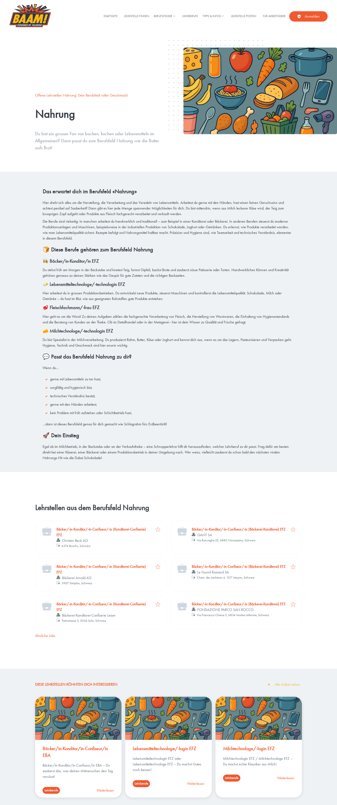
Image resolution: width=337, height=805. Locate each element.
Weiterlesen (105, 790)
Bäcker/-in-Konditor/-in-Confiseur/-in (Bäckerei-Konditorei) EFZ (239, 529)
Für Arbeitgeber (274, 16)
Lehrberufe (190, 16)
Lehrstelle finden (136, 16)
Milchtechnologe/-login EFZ (249, 748)
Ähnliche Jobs (45, 635)
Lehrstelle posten (243, 16)
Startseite (110, 16)
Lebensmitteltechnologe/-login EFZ (164, 748)
